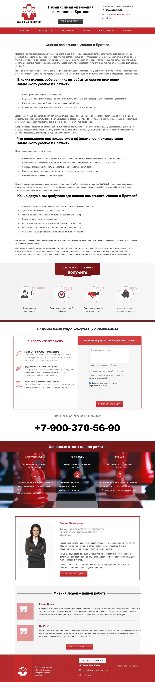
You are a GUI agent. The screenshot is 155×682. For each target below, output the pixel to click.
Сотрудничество (106, 30)
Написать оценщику (74, 574)
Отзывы (86, 30)
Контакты (127, 30)
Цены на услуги (45, 30)
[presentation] (108, 394)
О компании (23, 30)
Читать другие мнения (79, 647)
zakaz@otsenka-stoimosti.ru (118, 14)
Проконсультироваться (71, 21)
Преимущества (67, 30)
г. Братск (109, 18)
